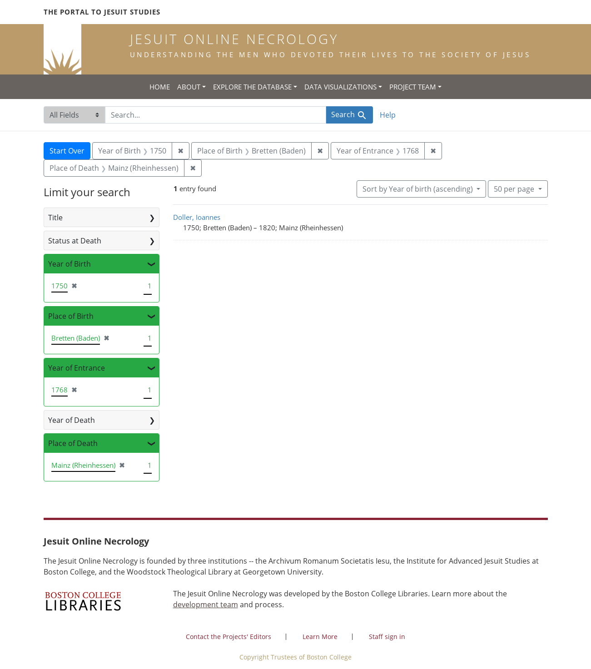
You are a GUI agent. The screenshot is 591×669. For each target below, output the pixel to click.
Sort (419, 189)
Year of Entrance (76, 368)
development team (205, 605)
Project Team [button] (412, 86)
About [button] (188, 86)
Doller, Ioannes (196, 217)
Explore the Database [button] (252, 86)
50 (515, 188)
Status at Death (74, 241)
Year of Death (71, 420)
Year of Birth (69, 264)
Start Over (67, 151)
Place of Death (73, 443)
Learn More (320, 636)
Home (159, 86)
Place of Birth (71, 316)
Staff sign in (387, 636)
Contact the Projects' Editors (228, 636)
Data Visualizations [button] (340, 86)
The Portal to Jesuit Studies (102, 11)
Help (388, 115)
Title (55, 218)
